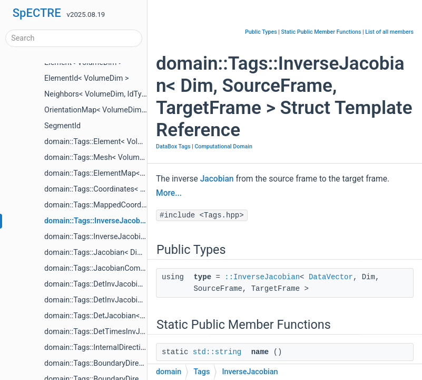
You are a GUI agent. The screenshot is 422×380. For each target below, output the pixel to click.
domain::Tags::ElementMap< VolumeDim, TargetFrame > (138, 173)
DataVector (331, 277)
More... (169, 193)
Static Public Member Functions (321, 31)
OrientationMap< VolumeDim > (96, 110)
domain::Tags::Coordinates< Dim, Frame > (114, 189)
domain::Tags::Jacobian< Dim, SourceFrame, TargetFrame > (143, 252)
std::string (217, 352)
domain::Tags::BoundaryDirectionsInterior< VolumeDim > (139, 363)
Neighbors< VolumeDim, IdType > (99, 94)
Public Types (261, 31)
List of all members (389, 31)
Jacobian (217, 179)
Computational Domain (223, 146)
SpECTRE (37, 13)
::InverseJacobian (262, 277)
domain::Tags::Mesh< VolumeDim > (103, 157)
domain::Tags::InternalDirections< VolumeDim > (124, 347)
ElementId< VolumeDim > (86, 78)
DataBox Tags (173, 146)
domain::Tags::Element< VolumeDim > (108, 141)
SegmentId (62, 125)
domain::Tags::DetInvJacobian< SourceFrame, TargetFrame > (146, 284)
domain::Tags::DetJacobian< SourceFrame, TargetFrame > (141, 315)
